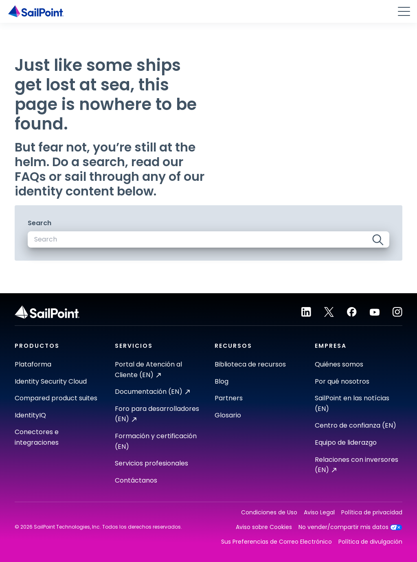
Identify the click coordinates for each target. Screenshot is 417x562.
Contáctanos (136, 480)
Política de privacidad (371, 512)
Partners (229, 398)
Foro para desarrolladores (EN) (157, 414)
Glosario (228, 415)
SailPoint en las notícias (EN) (352, 403)
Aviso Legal (319, 512)
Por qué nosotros (342, 381)
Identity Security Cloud (51, 381)
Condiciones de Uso (269, 512)
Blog (221, 381)
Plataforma (33, 364)
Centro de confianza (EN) (355, 425)
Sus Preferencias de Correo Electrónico (276, 542)
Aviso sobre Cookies (264, 527)
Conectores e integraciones (37, 437)
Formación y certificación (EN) (156, 441)
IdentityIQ (30, 415)
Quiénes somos (339, 364)
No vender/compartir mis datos (350, 527)
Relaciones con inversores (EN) (356, 465)
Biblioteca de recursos (250, 364)
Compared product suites (56, 398)
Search (39, 223)
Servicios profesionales (151, 463)
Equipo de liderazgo (346, 442)
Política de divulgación (370, 542)
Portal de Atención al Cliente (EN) (148, 370)
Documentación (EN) (152, 391)
